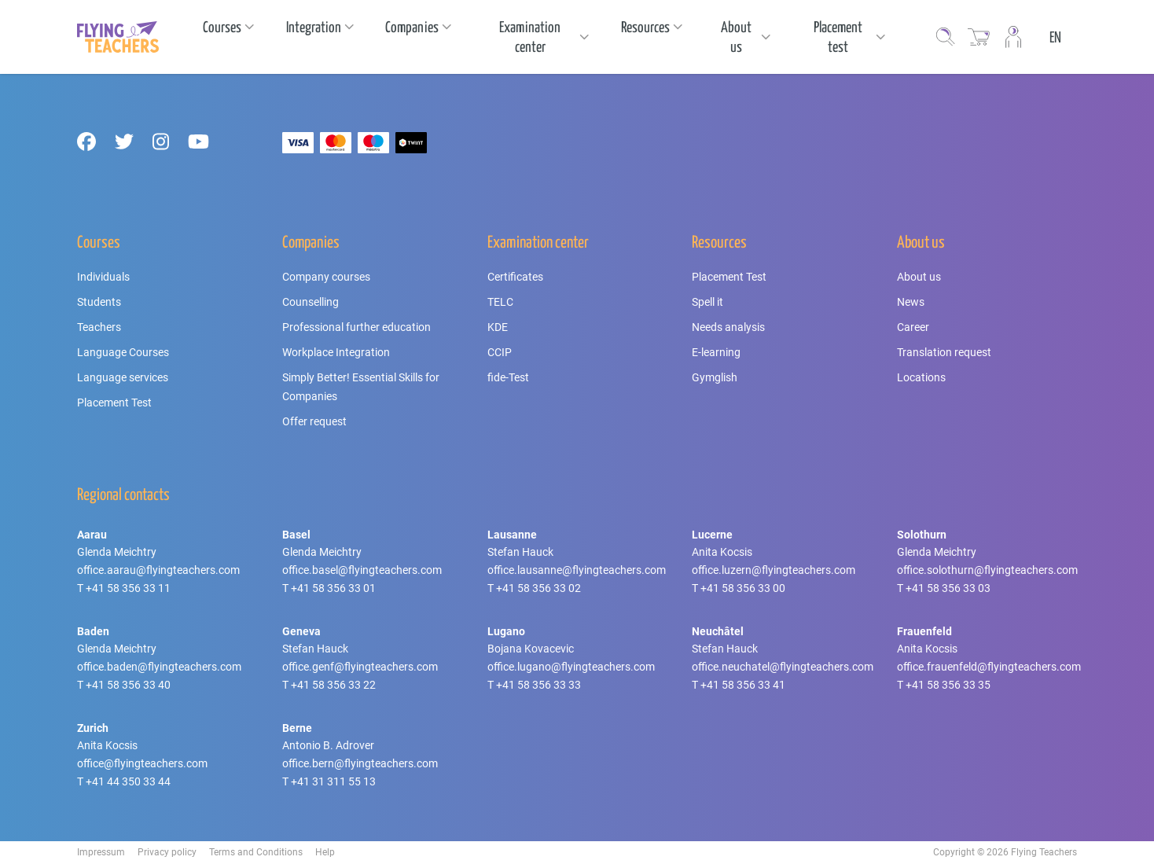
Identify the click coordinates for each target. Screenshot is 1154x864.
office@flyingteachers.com (142, 763)
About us (919, 276)
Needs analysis (728, 327)
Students (99, 302)
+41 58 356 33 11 (128, 588)
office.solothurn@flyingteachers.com (987, 570)
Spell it (707, 302)
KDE (497, 327)
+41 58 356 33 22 (333, 684)
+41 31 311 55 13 (333, 781)
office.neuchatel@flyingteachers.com (782, 666)
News (910, 302)
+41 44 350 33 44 (128, 781)
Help (325, 852)
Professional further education (356, 327)
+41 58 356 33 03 (948, 588)
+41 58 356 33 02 (538, 588)
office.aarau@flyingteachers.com (158, 570)
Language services (122, 377)
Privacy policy (167, 852)
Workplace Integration (336, 352)
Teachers (99, 327)
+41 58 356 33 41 (742, 684)
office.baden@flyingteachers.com (159, 666)
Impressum (101, 852)
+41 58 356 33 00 (742, 588)
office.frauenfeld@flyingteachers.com (989, 666)
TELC (500, 302)
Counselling (310, 302)
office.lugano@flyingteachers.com (571, 666)
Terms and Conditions (256, 852)
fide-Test (508, 377)
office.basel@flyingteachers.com (362, 570)
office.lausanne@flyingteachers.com (576, 570)
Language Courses (123, 352)
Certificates (515, 276)
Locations (921, 377)
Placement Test (114, 402)
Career (913, 327)
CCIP (499, 352)
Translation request (944, 352)
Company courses (326, 276)
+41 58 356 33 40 (128, 684)
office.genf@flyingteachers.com (360, 666)
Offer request (314, 421)
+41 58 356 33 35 (948, 684)
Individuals (103, 276)
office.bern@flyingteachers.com (360, 763)
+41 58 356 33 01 (333, 588)
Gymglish (714, 377)
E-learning (716, 352)
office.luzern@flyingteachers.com (773, 570)
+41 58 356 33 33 (538, 684)
